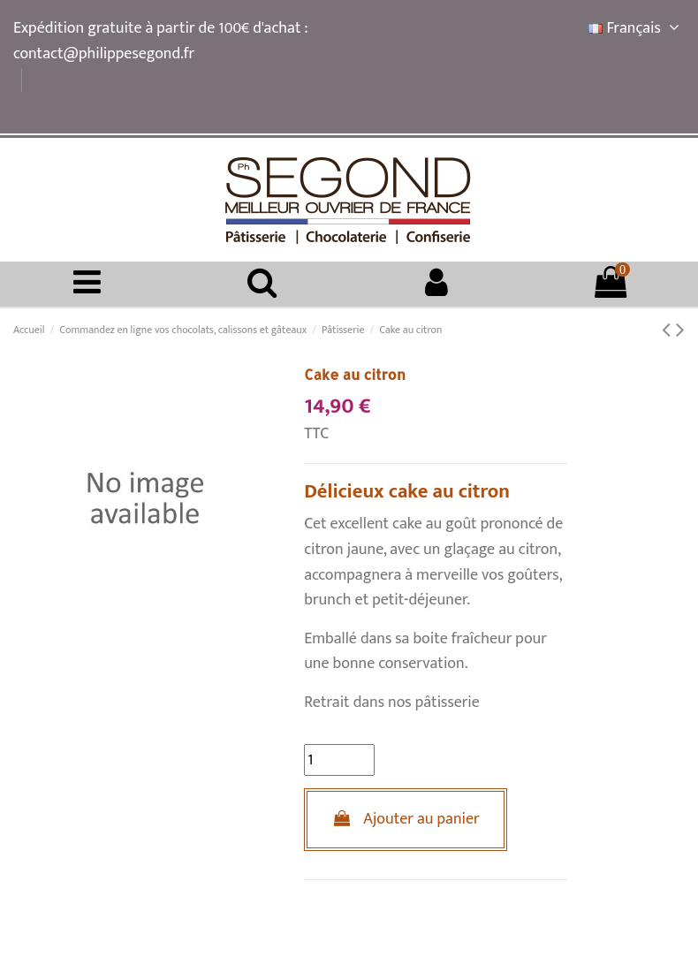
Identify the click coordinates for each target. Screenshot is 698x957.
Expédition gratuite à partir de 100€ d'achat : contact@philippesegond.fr (160, 41)
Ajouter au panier (405, 819)
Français (636, 28)
